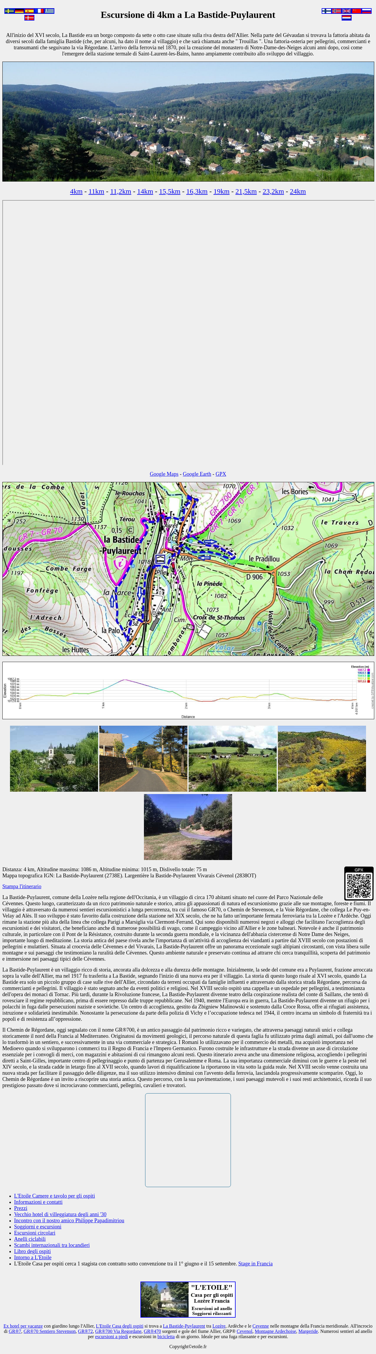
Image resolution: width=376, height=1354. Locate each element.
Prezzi (20, 1208)
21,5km (246, 191)
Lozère (218, 1325)
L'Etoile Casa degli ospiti (120, 1325)
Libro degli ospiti (32, 1251)
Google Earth (197, 474)
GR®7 (15, 1331)
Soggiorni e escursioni (37, 1227)
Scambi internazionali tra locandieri (52, 1245)
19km (222, 191)
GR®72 (85, 1331)
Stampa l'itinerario (21, 886)
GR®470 (152, 1331)
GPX (221, 474)
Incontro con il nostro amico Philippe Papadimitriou (69, 1220)
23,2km (273, 191)
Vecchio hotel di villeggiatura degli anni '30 (60, 1214)
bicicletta (166, 1336)
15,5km (169, 191)
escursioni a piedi (111, 1336)
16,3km (197, 191)
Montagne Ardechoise (275, 1331)
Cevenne (260, 1325)
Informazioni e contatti (38, 1202)
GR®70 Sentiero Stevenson (49, 1331)
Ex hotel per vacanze (23, 1325)
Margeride (308, 1331)
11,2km (120, 191)
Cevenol (244, 1331)
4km (76, 191)
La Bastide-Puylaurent (184, 1325)
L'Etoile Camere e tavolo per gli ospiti (54, 1196)
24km (298, 191)
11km (96, 191)
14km (145, 191)
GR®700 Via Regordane (118, 1331)
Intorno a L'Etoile (32, 1257)
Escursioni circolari (34, 1233)
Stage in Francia (255, 1264)
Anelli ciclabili (30, 1239)
